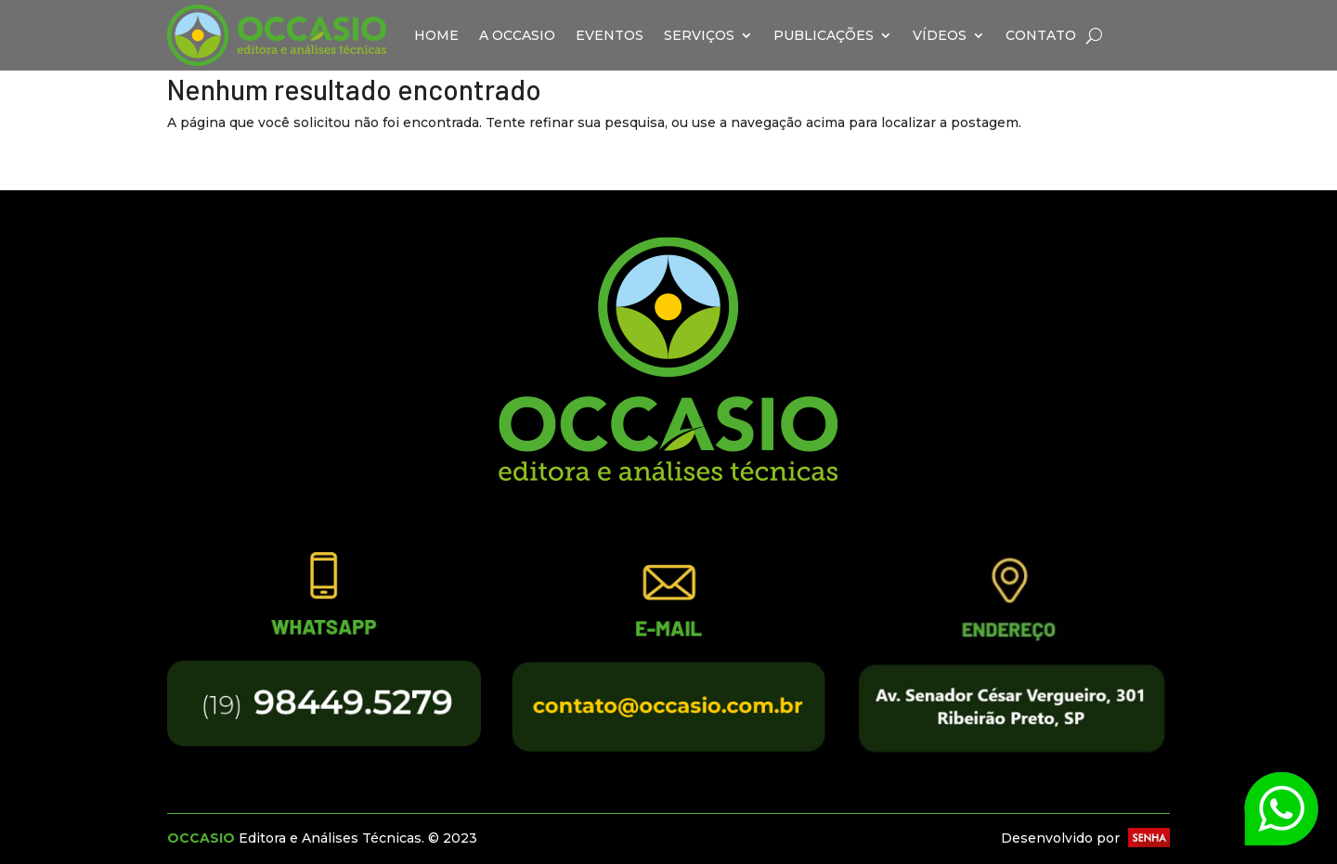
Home (436, 35)
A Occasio (517, 35)
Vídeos (940, 35)
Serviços (699, 35)
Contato (1041, 35)
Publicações (823, 35)
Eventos (609, 35)
